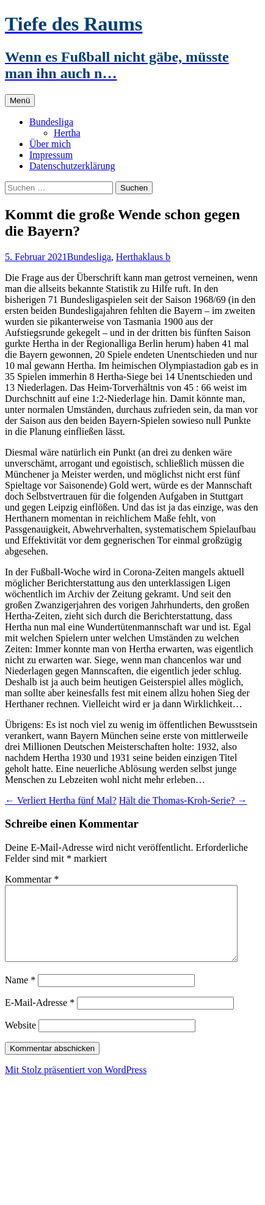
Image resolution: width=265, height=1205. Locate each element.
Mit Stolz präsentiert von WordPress (76, 1084)
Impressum (51, 155)
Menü (20, 100)
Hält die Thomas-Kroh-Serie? (183, 800)
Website (20, 1040)
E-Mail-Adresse (39, 1017)
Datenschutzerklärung (72, 166)
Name (20, 994)
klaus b (156, 257)
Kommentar (32, 879)
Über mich (50, 144)
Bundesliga (51, 122)
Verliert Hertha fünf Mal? (61, 800)
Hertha (67, 133)
